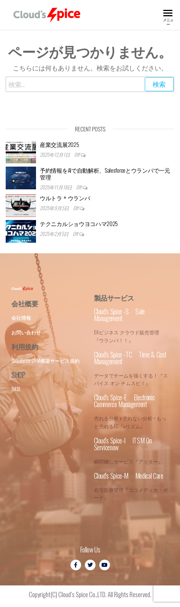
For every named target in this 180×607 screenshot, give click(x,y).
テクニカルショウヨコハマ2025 (79, 223)
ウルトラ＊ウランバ (65, 197)
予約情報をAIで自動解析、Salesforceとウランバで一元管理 (105, 173)
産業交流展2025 (59, 144)
